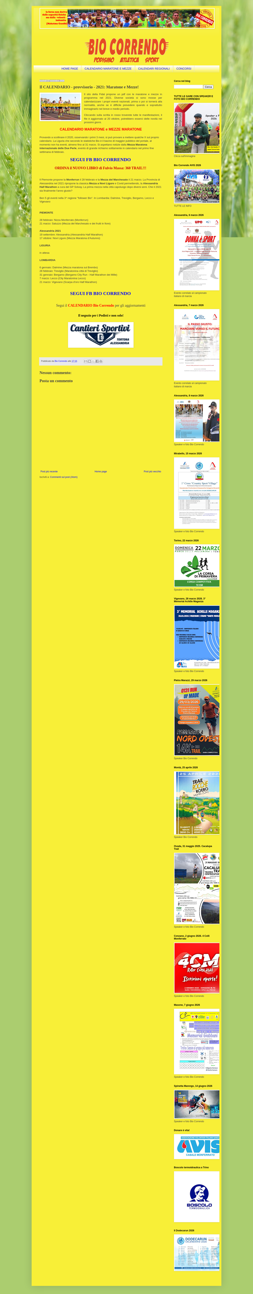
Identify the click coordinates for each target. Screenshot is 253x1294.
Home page (101, 471)
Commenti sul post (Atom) (63, 477)
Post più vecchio (152, 471)
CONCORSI (184, 68)
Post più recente (49, 471)
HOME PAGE (69, 68)
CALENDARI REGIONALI (154, 68)
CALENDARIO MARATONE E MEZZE (108, 68)
